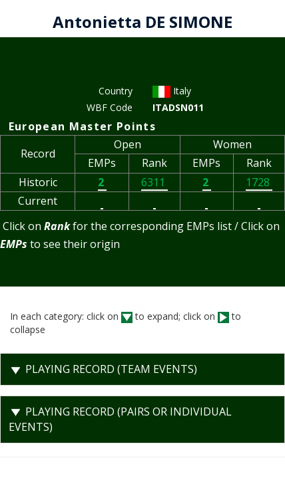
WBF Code (110, 107)
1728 (259, 182)
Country (116, 90)
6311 (154, 182)
